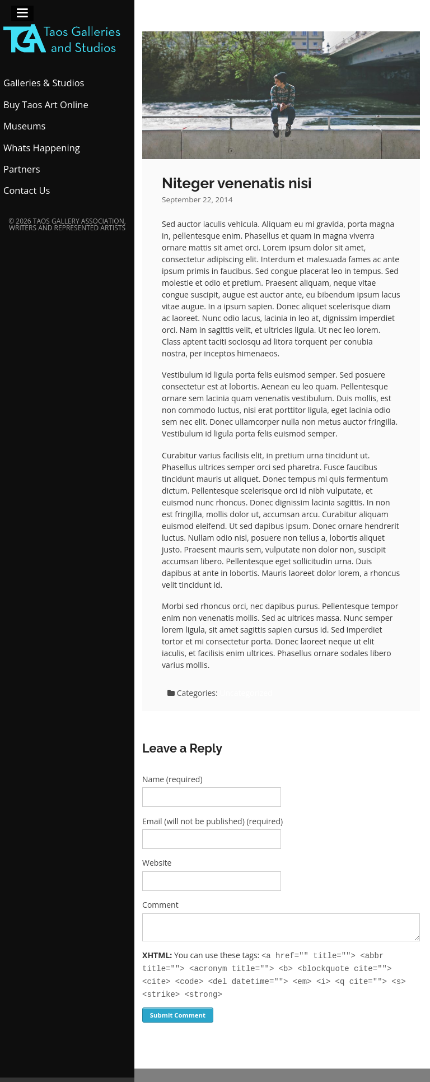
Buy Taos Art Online (45, 104)
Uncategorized (245, 693)
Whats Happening (41, 147)
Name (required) (172, 779)
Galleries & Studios (44, 82)
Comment (160, 904)
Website (156, 862)
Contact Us (26, 190)
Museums (24, 125)
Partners (21, 168)
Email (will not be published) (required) (212, 821)
